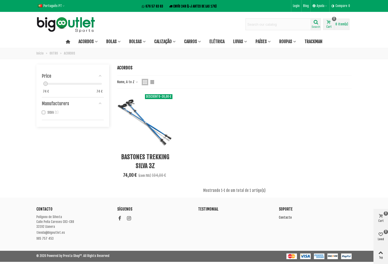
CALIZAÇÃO (163, 41)
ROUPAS (285, 41)
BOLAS (111, 41)
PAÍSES (261, 41)
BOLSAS (135, 41)
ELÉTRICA (216, 41)
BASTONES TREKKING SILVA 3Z (145, 161)
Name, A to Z (127, 82)
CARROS (190, 41)
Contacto (285, 217)
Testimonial (208, 209)
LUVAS (238, 41)
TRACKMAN (313, 41)
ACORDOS (86, 41)
